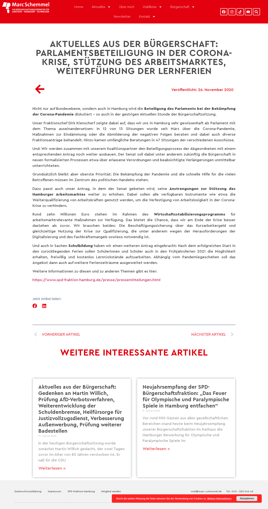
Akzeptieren (247, 498)
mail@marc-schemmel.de (206, 491)
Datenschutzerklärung (28, 491)
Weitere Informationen (219, 498)
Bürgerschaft (182, 7)
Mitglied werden (111, 491)
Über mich (126, 7)
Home (78, 7)
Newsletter (122, 16)
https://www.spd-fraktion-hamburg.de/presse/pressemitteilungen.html (96, 280)
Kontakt (147, 16)
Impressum (54, 491)
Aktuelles (101, 7)
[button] (34, 306)
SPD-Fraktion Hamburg (81, 491)
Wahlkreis (152, 7)
